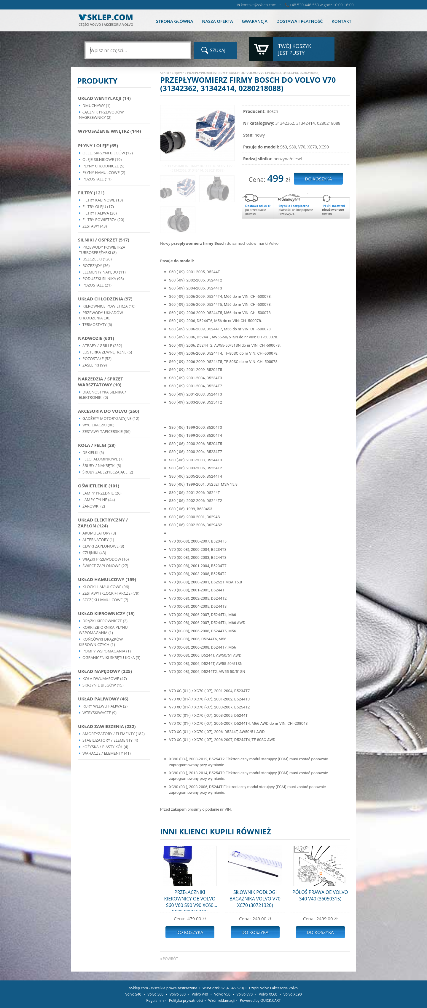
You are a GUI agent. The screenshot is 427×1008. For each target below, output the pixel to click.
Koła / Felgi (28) (97, 445)
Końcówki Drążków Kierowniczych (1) (101, 641)
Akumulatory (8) (99, 533)
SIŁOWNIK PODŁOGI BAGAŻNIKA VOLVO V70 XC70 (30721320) (255, 898)
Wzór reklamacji (221, 1000)
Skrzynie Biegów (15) (103, 685)
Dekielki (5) (93, 452)
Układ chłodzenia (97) (105, 299)
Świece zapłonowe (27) (105, 565)
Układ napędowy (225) (105, 671)
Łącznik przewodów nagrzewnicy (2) (101, 114)
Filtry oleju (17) (98, 206)
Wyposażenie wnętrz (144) (109, 131)
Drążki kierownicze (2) (105, 620)
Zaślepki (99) (94, 365)
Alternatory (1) (98, 539)
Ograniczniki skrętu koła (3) (111, 657)
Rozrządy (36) (96, 265)
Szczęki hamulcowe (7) (105, 599)
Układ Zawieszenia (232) (107, 726)
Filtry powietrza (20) (103, 219)
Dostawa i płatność (299, 21)
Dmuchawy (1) (96, 105)
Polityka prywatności (186, 1000)
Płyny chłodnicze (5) (103, 166)
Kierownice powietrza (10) (109, 306)
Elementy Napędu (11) (104, 272)
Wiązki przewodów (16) (105, 559)
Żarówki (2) (93, 506)
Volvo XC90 (292, 994)
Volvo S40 (133, 994)
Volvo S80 (178, 994)
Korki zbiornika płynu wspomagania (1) (103, 630)
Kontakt (341, 21)
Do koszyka (189, 932)
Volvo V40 (200, 994)
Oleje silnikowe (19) (102, 159)
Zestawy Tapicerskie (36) (106, 431)
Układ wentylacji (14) (104, 98)
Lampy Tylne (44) (98, 499)
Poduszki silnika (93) (103, 278)
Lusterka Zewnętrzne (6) (107, 352)
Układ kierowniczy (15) (106, 613)
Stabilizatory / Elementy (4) (110, 740)
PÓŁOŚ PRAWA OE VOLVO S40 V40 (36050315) (320, 895)
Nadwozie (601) (96, 338)
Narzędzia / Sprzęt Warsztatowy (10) (100, 382)
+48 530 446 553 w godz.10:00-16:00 (321, 4)
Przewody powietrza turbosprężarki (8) (102, 249)
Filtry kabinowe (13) (102, 200)
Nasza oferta (217, 21)
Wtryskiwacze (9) (99, 712)
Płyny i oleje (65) (98, 145)
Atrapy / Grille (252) (102, 345)
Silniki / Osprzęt (172, 73)
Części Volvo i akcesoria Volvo (273, 988)
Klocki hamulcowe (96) (105, 586)
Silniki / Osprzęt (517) (103, 240)
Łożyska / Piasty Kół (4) (105, 746)
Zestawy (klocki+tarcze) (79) (110, 593)
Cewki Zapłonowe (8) (103, 546)
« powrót (169, 958)
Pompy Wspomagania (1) (106, 651)
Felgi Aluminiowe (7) (102, 459)
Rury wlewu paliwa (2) (105, 706)
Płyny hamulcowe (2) (103, 172)
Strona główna (174, 21)
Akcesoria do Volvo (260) (108, 411)
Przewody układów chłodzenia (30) (101, 315)
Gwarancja (254, 21)
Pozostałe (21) (96, 285)
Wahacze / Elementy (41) (106, 753)
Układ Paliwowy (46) (103, 699)
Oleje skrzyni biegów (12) (107, 153)
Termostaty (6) (97, 324)
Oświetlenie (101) (98, 486)
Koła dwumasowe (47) (104, 678)
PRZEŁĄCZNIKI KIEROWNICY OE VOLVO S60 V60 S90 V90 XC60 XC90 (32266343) (189, 900)
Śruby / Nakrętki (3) (101, 465)
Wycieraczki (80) (98, 425)
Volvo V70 (245, 994)
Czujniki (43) (94, 552)
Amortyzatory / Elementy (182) (113, 733)
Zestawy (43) (94, 226)
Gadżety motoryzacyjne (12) (110, 418)
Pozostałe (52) (96, 358)
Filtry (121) (91, 193)
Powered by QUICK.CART (260, 1000)
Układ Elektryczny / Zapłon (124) (103, 523)
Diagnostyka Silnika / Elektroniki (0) (102, 394)
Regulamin (155, 1000)
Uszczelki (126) (97, 259)
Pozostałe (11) (96, 179)
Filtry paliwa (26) (99, 213)
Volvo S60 (155, 994)
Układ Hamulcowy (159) (107, 579)
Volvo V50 (222, 994)
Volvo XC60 (268, 994)
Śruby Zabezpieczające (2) (107, 472)
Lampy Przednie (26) (102, 493)
